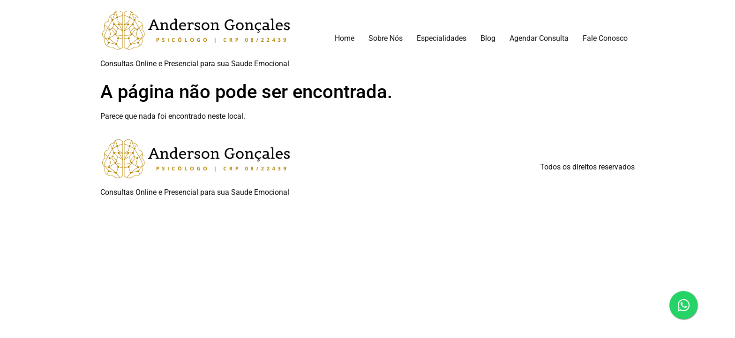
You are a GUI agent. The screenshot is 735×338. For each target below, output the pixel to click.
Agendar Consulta (539, 38)
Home (344, 38)
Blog (487, 38)
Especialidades (441, 38)
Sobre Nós (385, 38)
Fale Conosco (605, 38)
